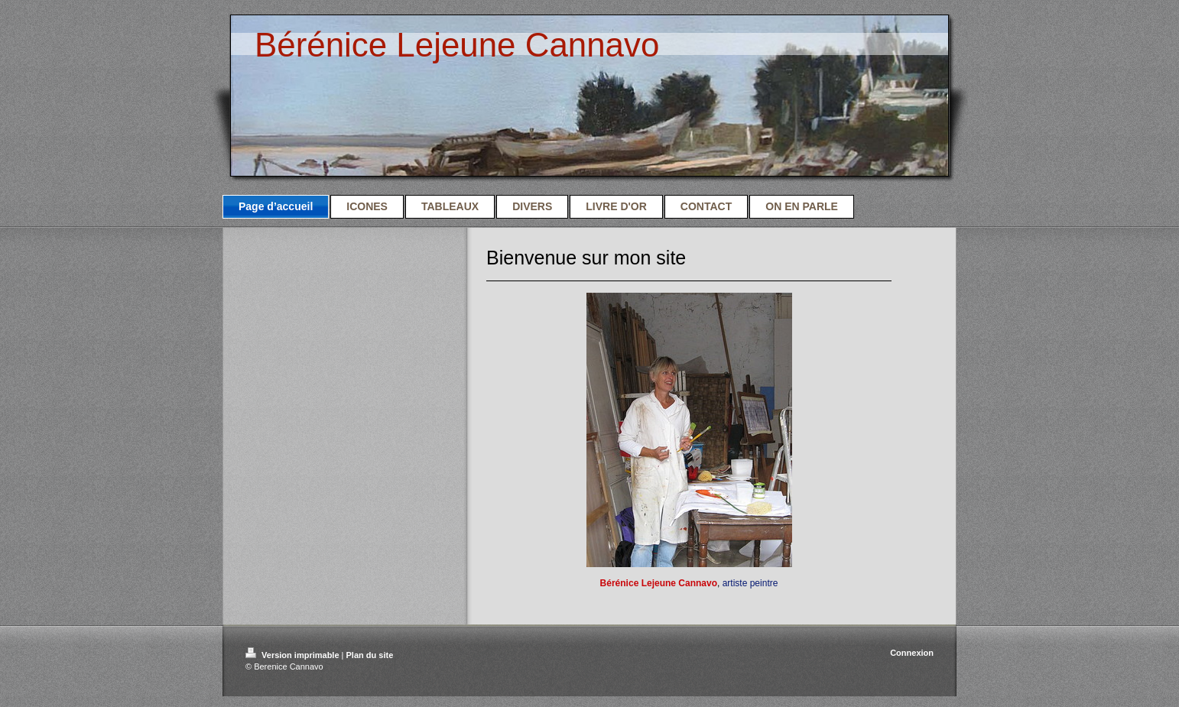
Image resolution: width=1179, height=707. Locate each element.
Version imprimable (293, 655)
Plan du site (370, 655)
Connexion (912, 652)
